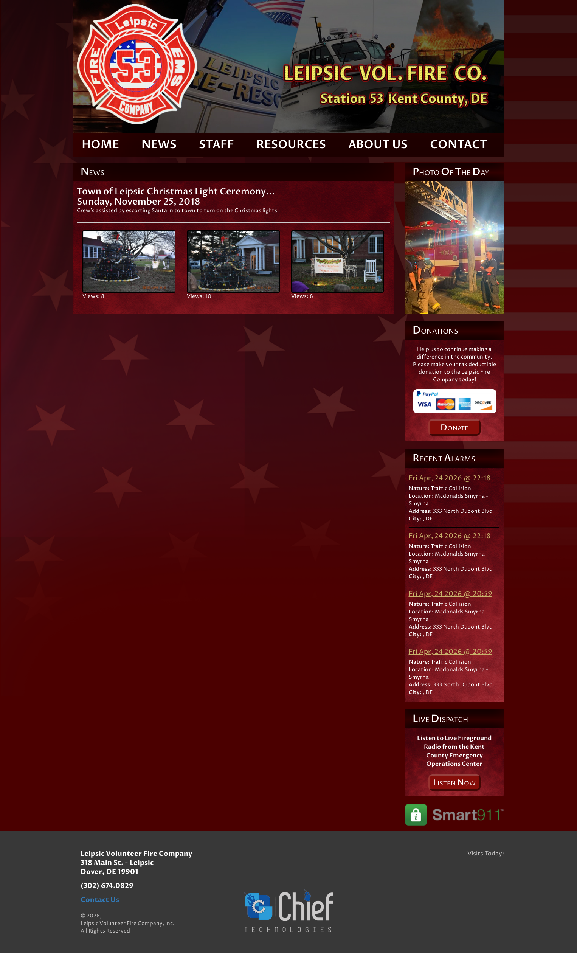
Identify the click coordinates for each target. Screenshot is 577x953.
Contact (458, 144)
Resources (291, 144)
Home (100, 144)
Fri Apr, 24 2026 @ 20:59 (450, 594)
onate (454, 427)
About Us (378, 144)
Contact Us (100, 900)
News (159, 144)
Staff (216, 144)
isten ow (454, 782)
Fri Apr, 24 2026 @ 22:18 (450, 478)
